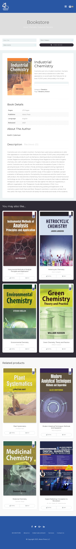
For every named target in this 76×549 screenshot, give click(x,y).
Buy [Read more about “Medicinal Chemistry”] (28, 505)
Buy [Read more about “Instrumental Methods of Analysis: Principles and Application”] (28, 278)
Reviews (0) (31, 144)
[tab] (15, 144)
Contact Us (60, 533)
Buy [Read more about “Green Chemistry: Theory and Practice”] (65, 349)
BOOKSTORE (16, 533)
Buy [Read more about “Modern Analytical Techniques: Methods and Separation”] (65, 434)
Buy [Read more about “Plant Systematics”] (28, 432)
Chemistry (33, 27)
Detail (13, 278)
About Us (26, 533)
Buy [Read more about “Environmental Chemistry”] (28, 349)
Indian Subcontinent (38, 533)
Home (25, 27)
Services (51, 533)
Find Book (56, 45)
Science (47, 91)
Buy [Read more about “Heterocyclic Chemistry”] (65, 276)
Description (14, 144)
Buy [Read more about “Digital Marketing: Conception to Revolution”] (65, 507)
